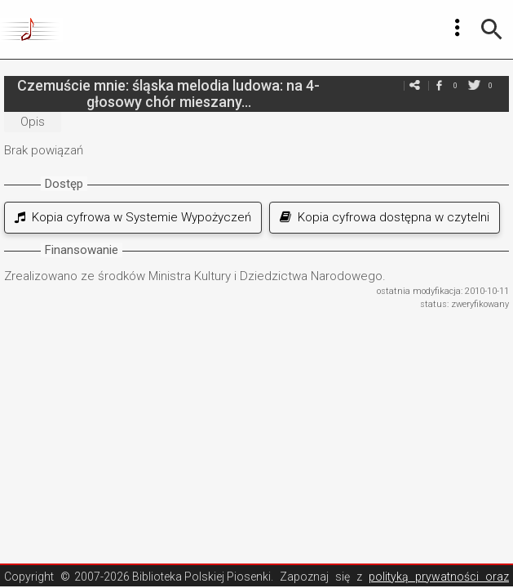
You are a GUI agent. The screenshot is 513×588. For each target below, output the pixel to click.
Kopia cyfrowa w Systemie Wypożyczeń (133, 217)
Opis (32, 121)
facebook (439, 85)
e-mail (414, 85)
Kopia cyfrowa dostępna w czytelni (384, 217)
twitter (474, 85)
